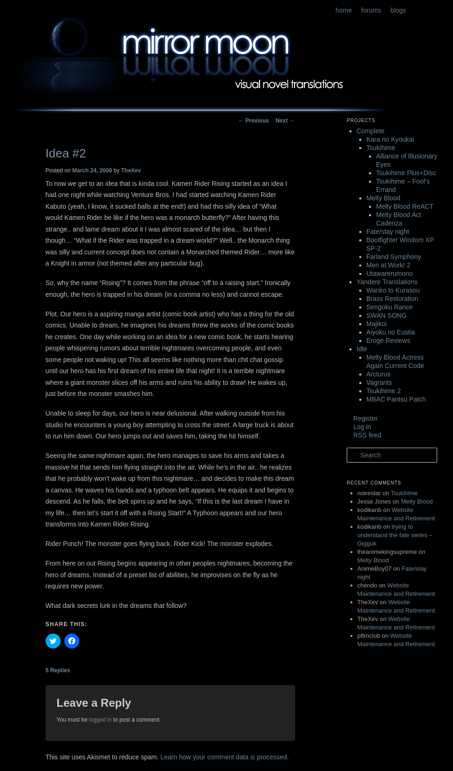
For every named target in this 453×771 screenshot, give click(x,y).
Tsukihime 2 (383, 391)
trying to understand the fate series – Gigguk (394, 535)
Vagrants (379, 382)
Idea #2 (66, 153)
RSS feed (367, 435)
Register (365, 418)
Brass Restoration (392, 298)
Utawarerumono (389, 273)
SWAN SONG (386, 315)
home (344, 10)
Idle (362, 349)
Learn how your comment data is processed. (224, 757)
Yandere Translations (387, 282)
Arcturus (378, 374)
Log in (362, 426)
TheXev (131, 170)
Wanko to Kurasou (393, 290)
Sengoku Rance (389, 307)
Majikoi (376, 324)
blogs (398, 10)
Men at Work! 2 (388, 265)
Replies (58, 670)
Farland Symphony (393, 256)
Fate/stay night (387, 231)
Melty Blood (383, 198)
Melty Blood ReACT (404, 206)
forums (371, 10)
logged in (100, 719)
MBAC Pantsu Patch (396, 399)
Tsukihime (380, 147)
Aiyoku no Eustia (390, 332)
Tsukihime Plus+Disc (406, 173)
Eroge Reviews (388, 340)
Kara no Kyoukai (390, 139)
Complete (370, 131)
